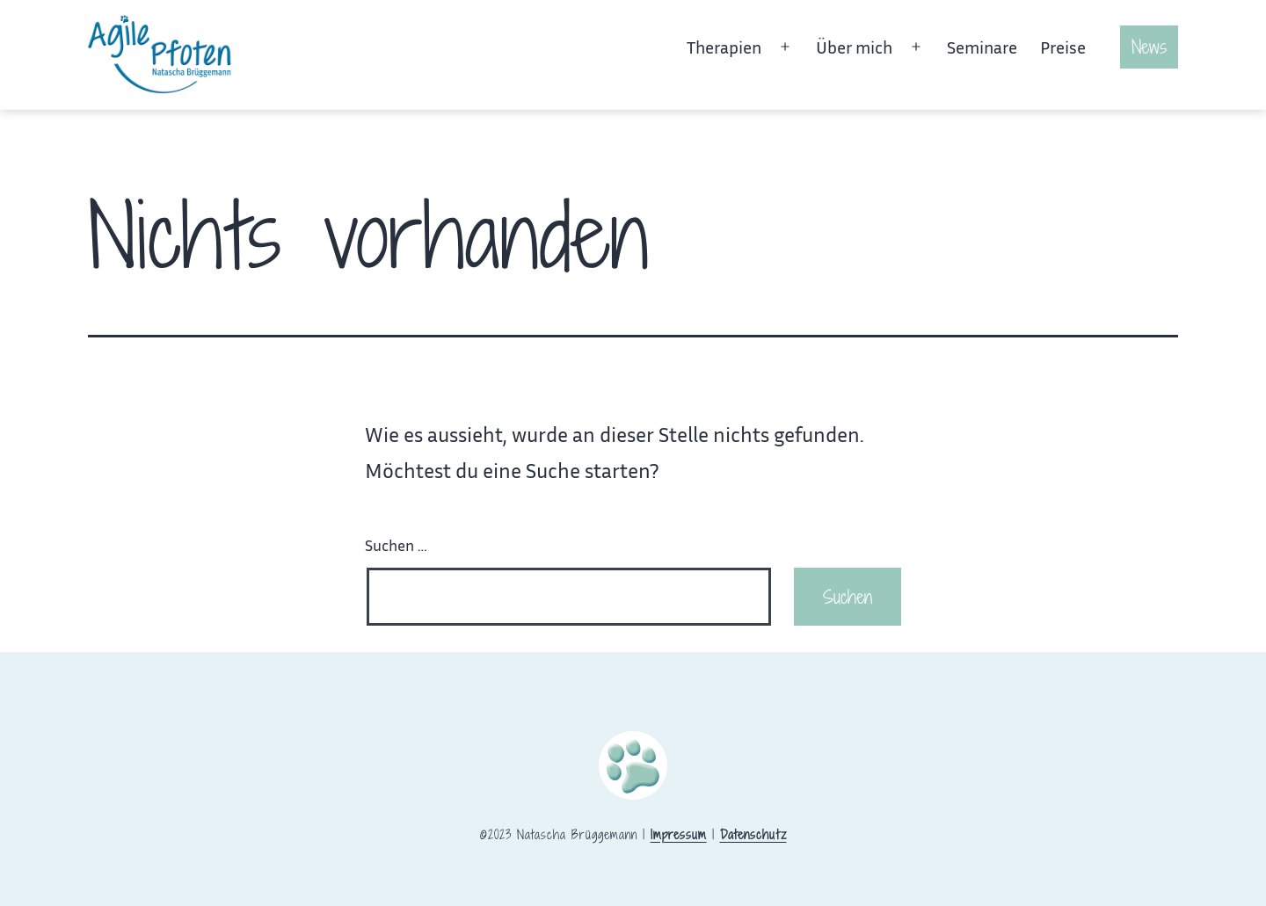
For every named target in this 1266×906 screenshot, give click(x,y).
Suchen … (396, 544)
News (1149, 46)
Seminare (982, 46)
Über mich (854, 46)
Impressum (679, 834)
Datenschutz (753, 834)
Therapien (724, 46)
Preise (1063, 46)
